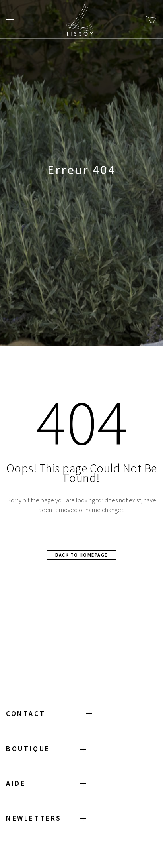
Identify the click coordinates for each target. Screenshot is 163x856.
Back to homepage (81, 555)
